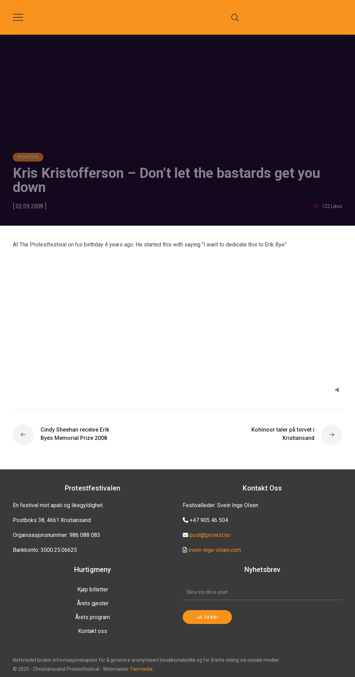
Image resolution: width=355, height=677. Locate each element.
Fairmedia (142, 669)
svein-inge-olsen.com (214, 550)
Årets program (92, 617)
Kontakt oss (92, 631)
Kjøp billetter (92, 589)
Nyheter (28, 157)
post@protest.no (210, 535)
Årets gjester (93, 603)
